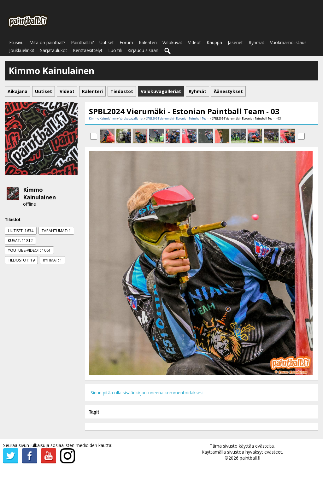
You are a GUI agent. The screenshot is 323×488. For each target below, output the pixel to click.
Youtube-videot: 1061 (29, 250)
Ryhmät (256, 42)
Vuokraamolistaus (288, 42)
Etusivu (16, 42)
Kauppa (214, 42)
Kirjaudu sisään (142, 50)
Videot (194, 42)
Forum (126, 42)
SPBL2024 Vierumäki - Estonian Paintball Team (177, 118)
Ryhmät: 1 (52, 260)
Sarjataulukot (53, 50)
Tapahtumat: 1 (56, 230)
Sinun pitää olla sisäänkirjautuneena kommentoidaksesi (147, 393)
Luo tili (115, 50)
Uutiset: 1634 (20, 230)
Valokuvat (172, 42)
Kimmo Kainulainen (39, 193)
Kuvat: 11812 (20, 240)
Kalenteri (148, 42)
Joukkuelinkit (21, 50)
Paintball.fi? (82, 42)
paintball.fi (250, 458)
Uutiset (106, 42)
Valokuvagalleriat (132, 118)
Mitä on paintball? (47, 42)
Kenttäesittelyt (88, 50)
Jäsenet (235, 42)
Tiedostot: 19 (21, 260)
